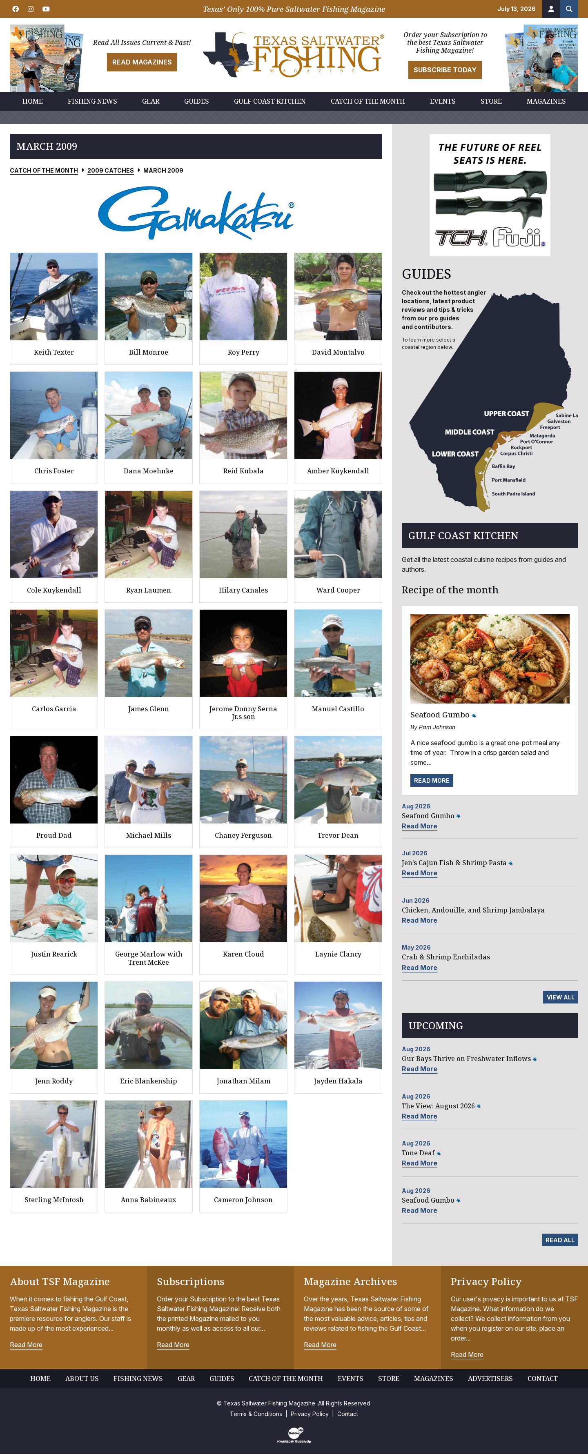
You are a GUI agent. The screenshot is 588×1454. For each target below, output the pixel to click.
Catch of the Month (44, 170)
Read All (560, 1239)
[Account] (551, 9)
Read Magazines (142, 62)
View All (561, 997)
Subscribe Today (445, 70)
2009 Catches (110, 170)
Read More (432, 780)
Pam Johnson (437, 727)
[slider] (196, 212)
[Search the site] (569, 9)
